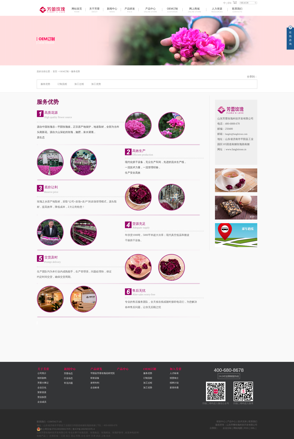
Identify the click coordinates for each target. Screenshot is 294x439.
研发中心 (220, 421)
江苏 (63, 436)
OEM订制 (64, 71)
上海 (103, 436)
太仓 (83, 436)
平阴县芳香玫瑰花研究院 (102, 373)
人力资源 (217, 10)
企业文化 (41, 387)
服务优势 (75, 71)
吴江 (68, 436)
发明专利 (94, 383)
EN (229, 2)
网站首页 (77, 10)
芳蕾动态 (68, 373)
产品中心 (150, 10)
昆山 (73, 436)
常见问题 (68, 383)
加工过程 (79, 84)
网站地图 (238, 428)
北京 (108, 436)
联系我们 (237, 10)
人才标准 (174, 373)
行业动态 (68, 378)
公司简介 (41, 373)
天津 (93, 436)
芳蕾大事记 (43, 383)
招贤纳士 (174, 378)
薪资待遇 (174, 387)
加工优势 (96, 84)
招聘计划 (174, 383)
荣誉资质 (41, 392)
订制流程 (62, 84)
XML (252, 428)
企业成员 (41, 402)
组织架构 (41, 378)
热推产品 (41, 436)
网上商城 (194, 10)
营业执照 (41, 397)
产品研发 (130, 10)
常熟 (78, 436)
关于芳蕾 (94, 10)
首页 (55, 71)
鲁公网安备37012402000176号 (54, 429)
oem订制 (172, 10)
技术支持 (242, 421)
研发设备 (94, 378)
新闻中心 (112, 10)
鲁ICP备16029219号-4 (84, 429)
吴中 (88, 436)
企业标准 (94, 387)
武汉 (98, 436)
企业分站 (227, 428)
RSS (246, 428)
